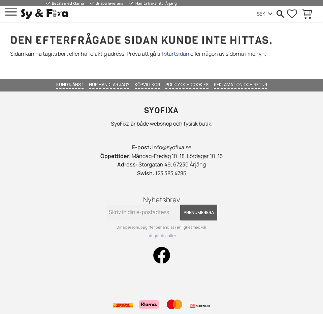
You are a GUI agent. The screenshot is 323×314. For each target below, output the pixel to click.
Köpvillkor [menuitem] (147, 84)
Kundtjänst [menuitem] (70, 84)
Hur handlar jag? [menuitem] (109, 84)
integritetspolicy (161, 235)
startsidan (176, 53)
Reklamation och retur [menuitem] (240, 84)
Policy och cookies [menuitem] (186, 84)
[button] (11, 12)
